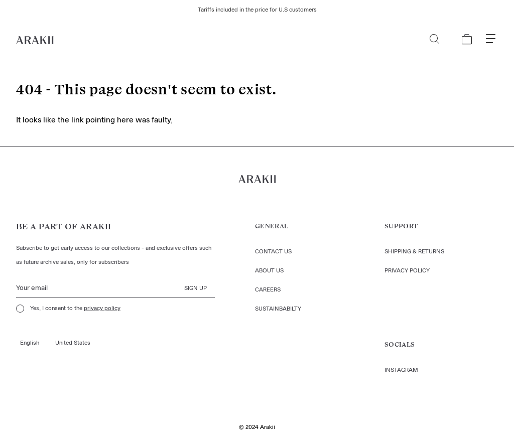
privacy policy (102, 309)
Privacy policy (407, 271)
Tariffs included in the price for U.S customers (257, 10)
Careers (268, 290)
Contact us (273, 252)
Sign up (195, 288)
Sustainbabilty (278, 309)
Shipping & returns (414, 252)
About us (269, 271)
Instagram (401, 370)
